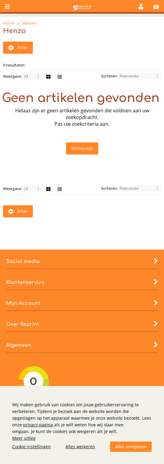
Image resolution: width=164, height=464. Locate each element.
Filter (18, 47)
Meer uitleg (24, 438)
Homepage (82, 148)
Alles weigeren (80, 446)
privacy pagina (38, 425)
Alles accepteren (131, 446)
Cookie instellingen (31, 446)
